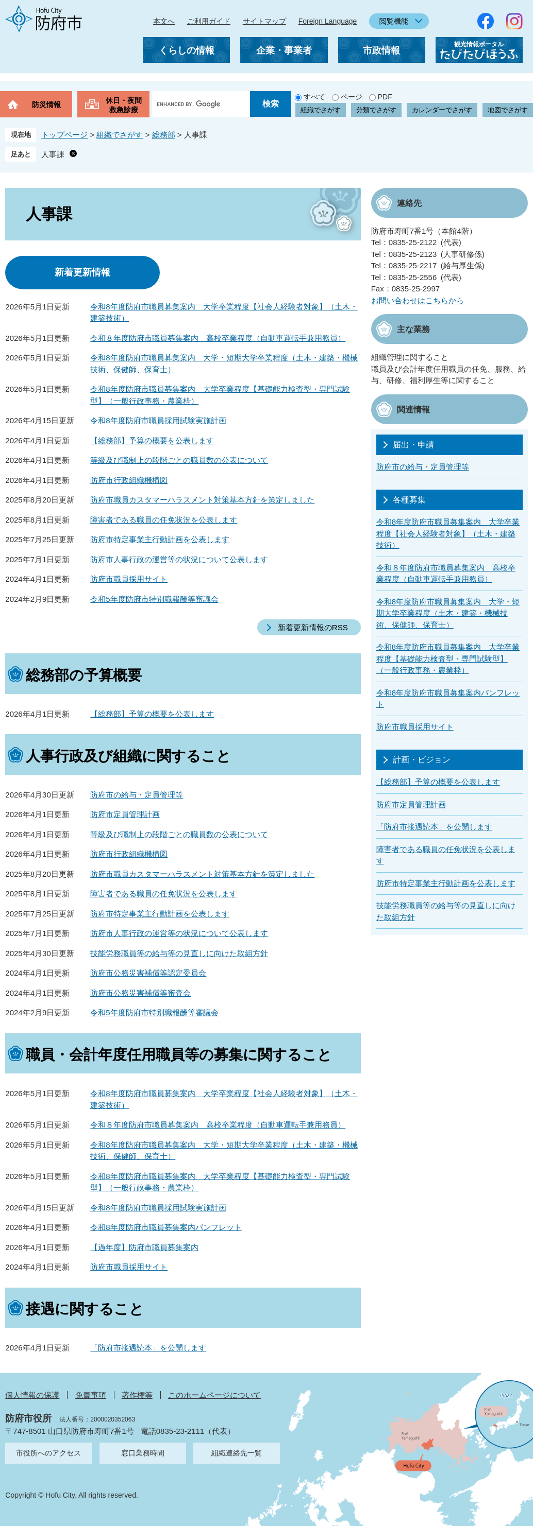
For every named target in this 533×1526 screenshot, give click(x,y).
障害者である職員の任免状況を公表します (163, 519)
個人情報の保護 (32, 1395)
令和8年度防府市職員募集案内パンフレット (165, 1227)
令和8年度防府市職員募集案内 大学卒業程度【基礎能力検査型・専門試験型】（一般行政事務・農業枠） (448, 658)
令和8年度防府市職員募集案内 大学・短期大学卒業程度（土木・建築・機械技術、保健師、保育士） (448, 613)
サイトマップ (264, 21)
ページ (351, 97)
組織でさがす (321, 110)
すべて (314, 97)
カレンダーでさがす (442, 110)
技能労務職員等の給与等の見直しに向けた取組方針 (179, 953)
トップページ (64, 134)
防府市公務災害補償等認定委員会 (148, 972)
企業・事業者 (284, 50)
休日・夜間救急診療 (124, 105)
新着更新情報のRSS (313, 627)
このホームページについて (214, 1395)
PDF (385, 97)
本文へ (164, 21)
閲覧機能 (393, 21)
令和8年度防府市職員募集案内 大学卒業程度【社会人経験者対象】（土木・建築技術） (448, 533)
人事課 (52, 154)
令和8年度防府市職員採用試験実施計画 (158, 420)
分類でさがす (376, 110)
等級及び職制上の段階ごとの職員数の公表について (179, 460)
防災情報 (46, 104)
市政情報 (381, 50)
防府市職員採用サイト (129, 579)
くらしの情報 (186, 50)
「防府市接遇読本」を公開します (148, 1347)
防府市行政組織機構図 (129, 480)
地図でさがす (508, 110)
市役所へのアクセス (48, 1453)
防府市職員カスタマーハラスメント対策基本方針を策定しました (202, 499)
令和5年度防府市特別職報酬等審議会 (154, 599)
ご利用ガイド (208, 21)
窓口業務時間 (142, 1453)
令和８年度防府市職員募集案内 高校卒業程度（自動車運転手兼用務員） (217, 338)
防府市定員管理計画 (125, 814)
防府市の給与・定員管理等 (136, 794)
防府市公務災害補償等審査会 (140, 993)
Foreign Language (327, 21)
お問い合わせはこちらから (417, 300)
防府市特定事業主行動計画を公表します (159, 539)
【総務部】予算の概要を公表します (152, 440)
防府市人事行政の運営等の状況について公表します (179, 559)
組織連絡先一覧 (236, 1453)
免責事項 (90, 1395)
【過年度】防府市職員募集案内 (144, 1247)
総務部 (163, 134)
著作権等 (137, 1395)
